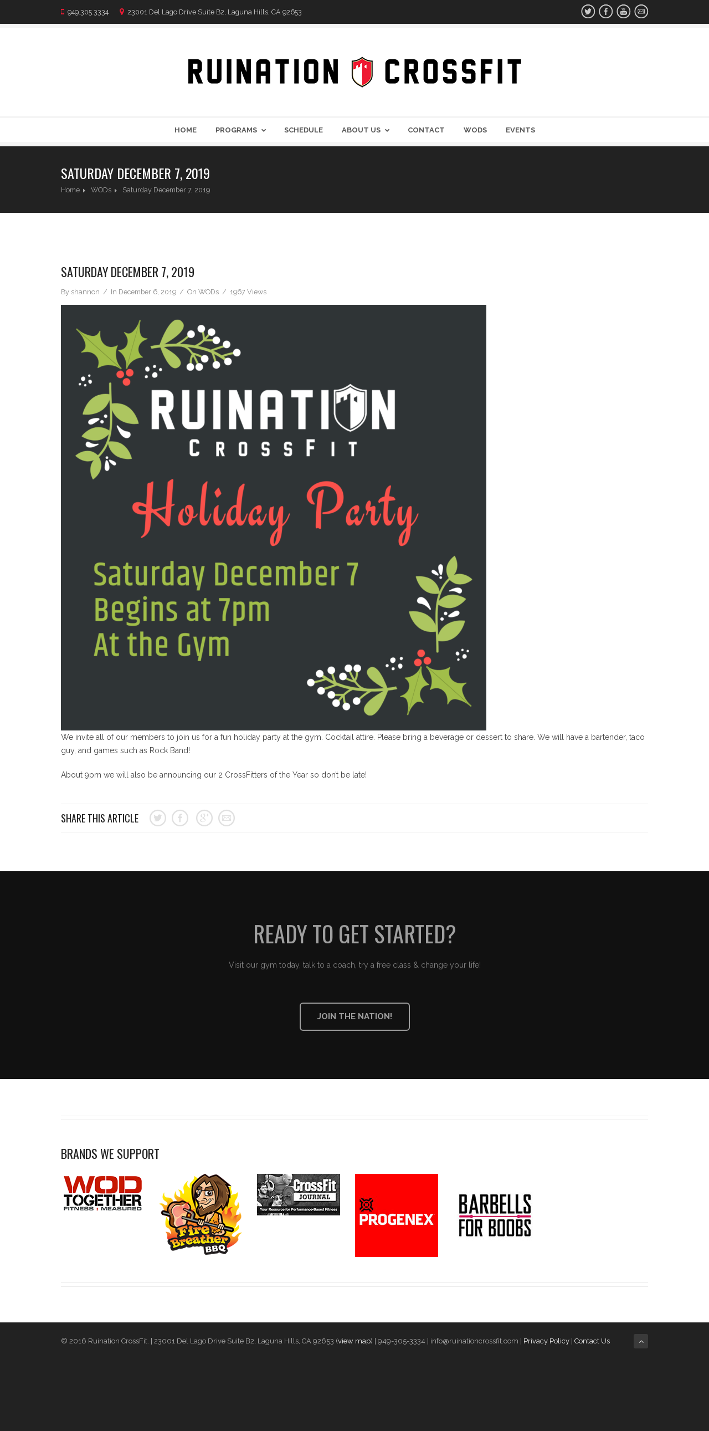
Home (185, 130)
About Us (368, 130)
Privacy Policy (546, 1341)
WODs (475, 130)
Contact (426, 130)
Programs (242, 130)
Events (520, 130)
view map (354, 1341)
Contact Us (593, 1341)
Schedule (303, 130)
